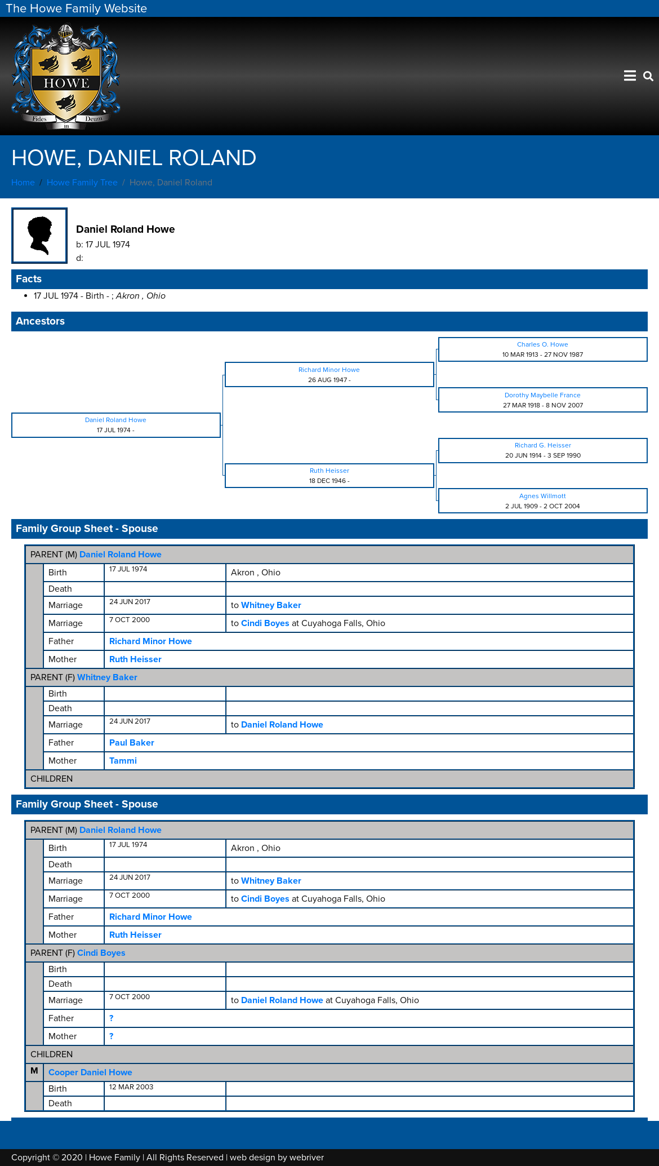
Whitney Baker (107, 677)
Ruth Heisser (135, 659)
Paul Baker (131, 742)
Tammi (123, 760)
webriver (307, 1157)
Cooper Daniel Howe (90, 1072)
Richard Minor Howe (150, 641)
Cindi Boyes (101, 953)
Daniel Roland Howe (120, 554)
